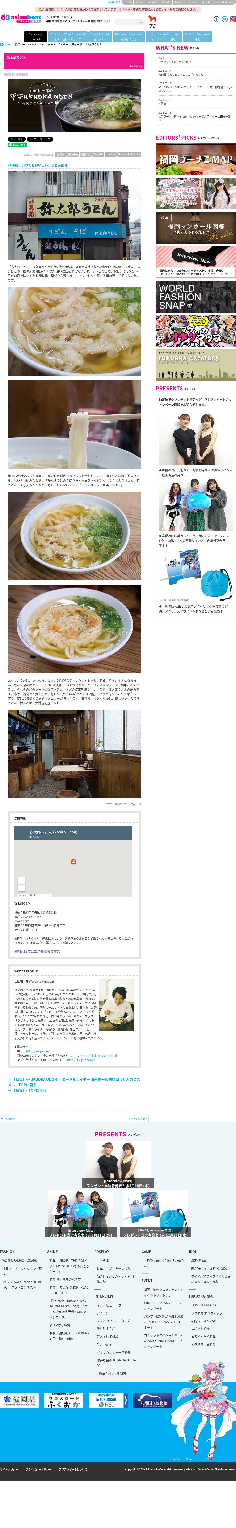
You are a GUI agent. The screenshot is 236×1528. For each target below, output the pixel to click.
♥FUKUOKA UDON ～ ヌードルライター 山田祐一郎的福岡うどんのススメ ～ (195, 89)
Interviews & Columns (164, 37)
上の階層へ (10, 1118)
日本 (7, 74)
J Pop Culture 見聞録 (37, 1361)
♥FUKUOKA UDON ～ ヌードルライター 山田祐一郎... (53, 44)
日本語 (128, 2)
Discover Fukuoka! (128, 37)
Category (35, 37)
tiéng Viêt (206, 2)
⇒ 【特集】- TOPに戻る (27, 1090)
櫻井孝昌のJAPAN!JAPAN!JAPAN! (42, 1350)
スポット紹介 (53, 1319)
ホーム (9, 44)
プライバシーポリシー (38, 1469)
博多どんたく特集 (56, 1327)
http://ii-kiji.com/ (37, 1051)
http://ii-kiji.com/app (81, 1060)
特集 (17, 44)
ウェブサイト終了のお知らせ (175, 62)
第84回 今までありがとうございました (180, 75)
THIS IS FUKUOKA (56, 1296)
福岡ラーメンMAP (56, 1312)
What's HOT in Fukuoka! (68, 37)
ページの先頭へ (139, 1118)
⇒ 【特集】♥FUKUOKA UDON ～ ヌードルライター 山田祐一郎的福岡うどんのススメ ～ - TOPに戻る (74, 1082)
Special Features (197, 37)
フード (23, 74)
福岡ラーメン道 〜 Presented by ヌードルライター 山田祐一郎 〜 (194, 118)
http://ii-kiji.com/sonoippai (98, 1055)
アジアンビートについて (73, 1469)
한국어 (139, 2)
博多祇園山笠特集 (56, 1335)
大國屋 (162, 104)
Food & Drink (100, 37)
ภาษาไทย (191, 2)
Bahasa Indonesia (224, 2)
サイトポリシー (9, 1469)
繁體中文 (165, 2)
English (178, 2)
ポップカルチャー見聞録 (40, 1339)
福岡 (15, 74)
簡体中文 (152, 2)
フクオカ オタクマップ (60, 1304)
